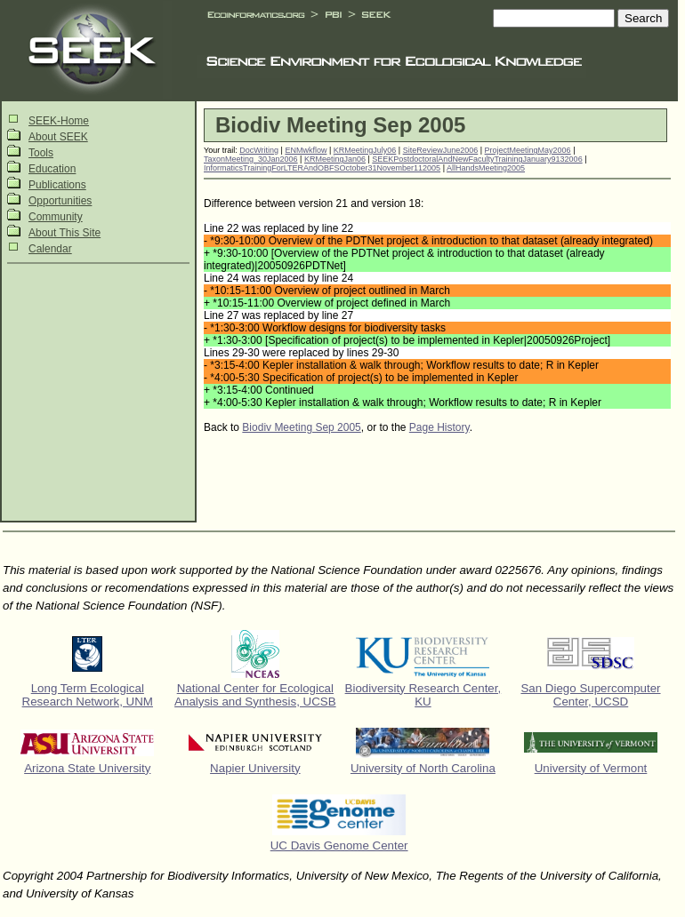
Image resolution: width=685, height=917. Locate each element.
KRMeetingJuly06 (365, 150)
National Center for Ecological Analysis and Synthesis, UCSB (255, 695)
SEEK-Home (58, 121)
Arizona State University (87, 768)
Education (52, 169)
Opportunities (60, 201)
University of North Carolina (423, 768)
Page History (439, 427)
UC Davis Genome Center (339, 845)
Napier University (255, 768)
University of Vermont (591, 768)
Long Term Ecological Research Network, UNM (87, 695)
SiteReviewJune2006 (441, 150)
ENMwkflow (305, 150)
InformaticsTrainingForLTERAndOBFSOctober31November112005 (322, 167)
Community (55, 217)
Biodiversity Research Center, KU (423, 695)
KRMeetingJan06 (335, 159)
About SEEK (58, 137)
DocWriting (258, 150)
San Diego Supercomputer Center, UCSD (590, 695)
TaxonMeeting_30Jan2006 (251, 159)
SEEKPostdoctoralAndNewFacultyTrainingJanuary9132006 (477, 159)
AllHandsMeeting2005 (486, 167)
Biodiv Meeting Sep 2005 (301, 427)
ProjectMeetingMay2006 (528, 150)
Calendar (50, 249)
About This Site (64, 233)
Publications (57, 185)
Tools (40, 153)
